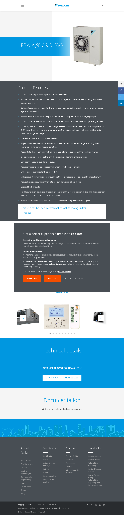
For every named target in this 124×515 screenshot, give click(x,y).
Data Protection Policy (26, 508)
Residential (47, 456)
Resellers (69, 459)
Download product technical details (62, 368)
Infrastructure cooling (48, 480)
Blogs (23, 493)
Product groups (94, 456)
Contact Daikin (72, 456)
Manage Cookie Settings (74, 278)
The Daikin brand (28, 464)
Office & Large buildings (49, 464)
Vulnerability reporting (93, 464)
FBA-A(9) (28, 213)
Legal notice (39, 504)
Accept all (32, 278)
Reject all (53, 278)
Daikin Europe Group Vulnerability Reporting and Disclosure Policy (95, 480)
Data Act (42, 512)
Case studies (26, 486)
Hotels (46, 472)
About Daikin (26, 460)
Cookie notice (51, 504)
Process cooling (49, 476)
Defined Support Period (95, 470)
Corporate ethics (43, 508)
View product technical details (62, 377)
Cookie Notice (64, 271)
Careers (24, 467)
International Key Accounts (73, 471)
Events (23, 490)
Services (69, 466)
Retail (45, 459)
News (23, 483)
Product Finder (94, 459)
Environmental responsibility (26, 478)
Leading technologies (26, 472)
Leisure (46, 469)
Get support (70, 463)
